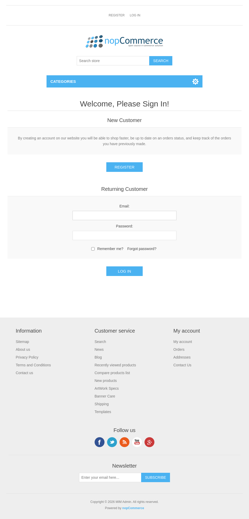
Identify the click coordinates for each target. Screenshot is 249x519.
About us (23, 349)
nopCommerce (133, 508)
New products (106, 381)
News (99, 349)
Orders (179, 349)
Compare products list (112, 373)
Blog (98, 357)
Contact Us (182, 365)
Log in (135, 15)
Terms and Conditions (33, 365)
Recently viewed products (115, 365)
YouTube (137, 442)
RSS (124, 442)
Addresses (182, 357)
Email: (125, 206)
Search (100, 342)
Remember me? (110, 249)
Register (116, 15)
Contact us (24, 373)
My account (182, 342)
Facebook (99, 442)
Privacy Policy (27, 357)
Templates (103, 412)
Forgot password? (141, 249)
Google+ (149, 442)
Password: (124, 226)
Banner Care (105, 396)
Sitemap (22, 342)
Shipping (102, 404)
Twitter (112, 442)
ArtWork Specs (107, 388)
